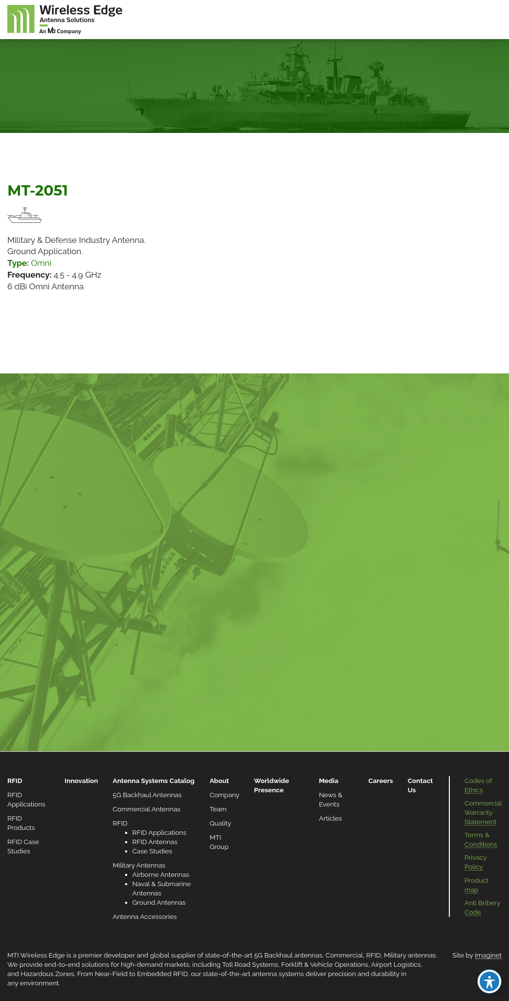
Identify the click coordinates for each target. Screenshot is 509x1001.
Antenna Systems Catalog (154, 780)
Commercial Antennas (146, 809)
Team (218, 809)
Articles (330, 818)
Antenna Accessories (145, 916)
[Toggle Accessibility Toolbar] (489, 981)
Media (328, 780)
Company (225, 795)
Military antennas (410, 955)
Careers (380, 780)
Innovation (81, 780)
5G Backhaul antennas (288, 955)
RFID (14, 780)
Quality (220, 823)
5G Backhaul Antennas (147, 795)
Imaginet (488, 955)
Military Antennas (139, 865)
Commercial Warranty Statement (483, 812)
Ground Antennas (159, 902)
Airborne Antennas (161, 874)
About (219, 780)
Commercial (344, 955)
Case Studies (152, 851)
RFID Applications (160, 832)
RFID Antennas (155, 842)
